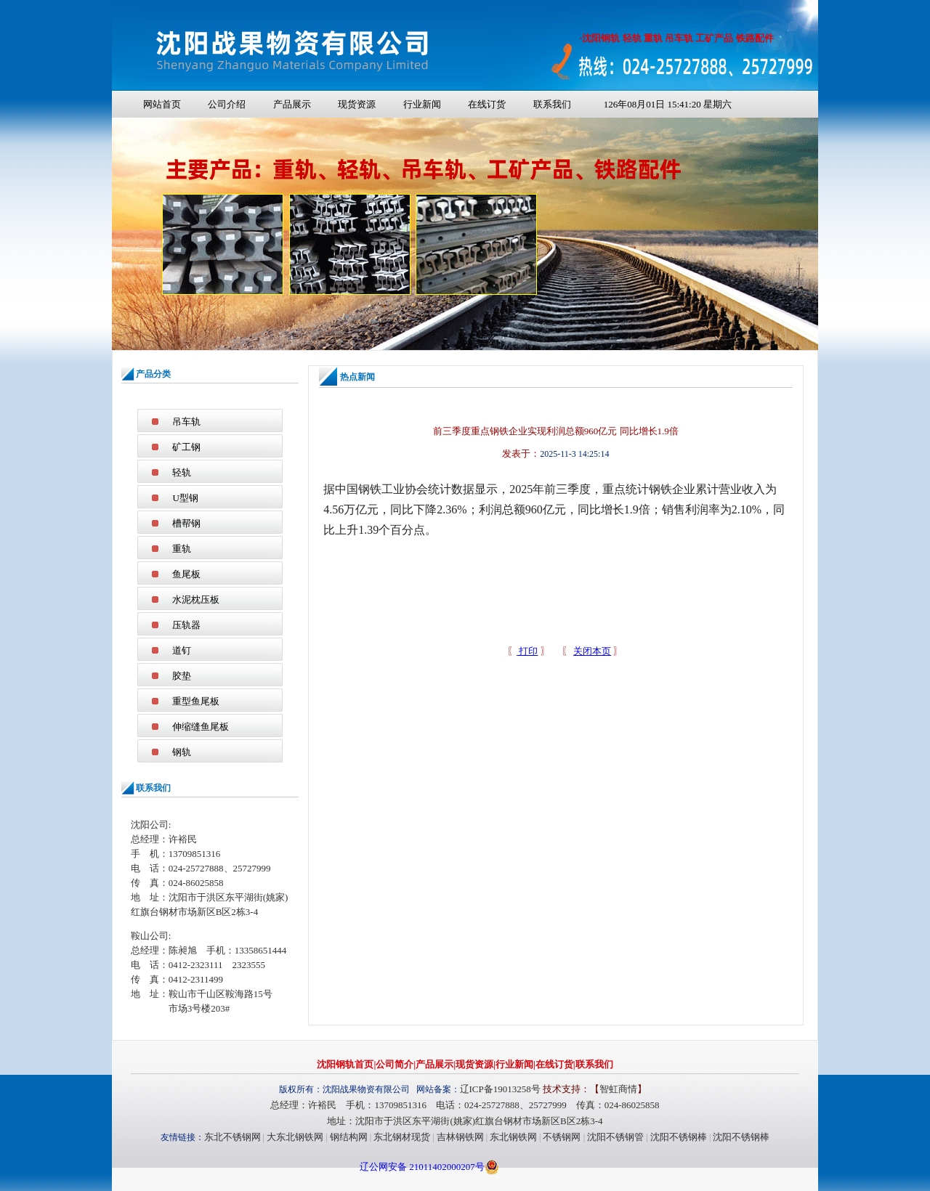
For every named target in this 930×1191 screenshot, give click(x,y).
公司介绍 (227, 104)
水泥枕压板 (195, 599)
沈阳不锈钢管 (615, 1136)
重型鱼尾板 (195, 701)
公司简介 (394, 1064)
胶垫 (181, 675)
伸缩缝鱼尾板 (200, 726)
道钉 (181, 650)
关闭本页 (592, 651)
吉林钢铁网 (460, 1136)
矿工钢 (186, 447)
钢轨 (181, 752)
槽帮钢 (186, 523)
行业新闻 (422, 104)
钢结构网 (349, 1136)
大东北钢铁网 (295, 1136)
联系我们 (552, 104)
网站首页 (162, 104)
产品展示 (292, 104)
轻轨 (181, 472)
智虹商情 (618, 1089)
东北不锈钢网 (232, 1136)
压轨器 (186, 624)
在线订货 (487, 104)
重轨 (181, 548)
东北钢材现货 (401, 1136)
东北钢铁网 (513, 1136)
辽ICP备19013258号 (500, 1089)
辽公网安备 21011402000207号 (422, 1166)
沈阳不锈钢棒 (678, 1136)
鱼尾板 (186, 574)
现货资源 (357, 104)
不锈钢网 (562, 1136)
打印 (527, 651)
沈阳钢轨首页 (345, 1064)
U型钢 (185, 497)
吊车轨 (186, 421)
